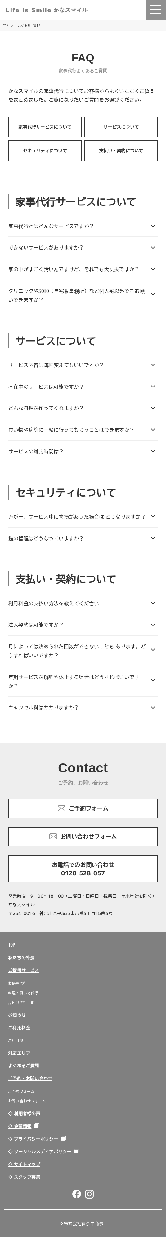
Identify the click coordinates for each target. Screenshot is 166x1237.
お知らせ (17, 1015)
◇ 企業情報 (19, 1126)
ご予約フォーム (88, 808)
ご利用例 (15, 1040)
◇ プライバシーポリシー (33, 1139)
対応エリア (19, 1053)
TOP (11, 945)
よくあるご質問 (23, 1065)
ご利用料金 (19, 1027)
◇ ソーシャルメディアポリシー (39, 1151)
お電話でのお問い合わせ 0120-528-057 (86, 868)
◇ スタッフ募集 (24, 1177)
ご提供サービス (23, 970)
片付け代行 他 (21, 1002)
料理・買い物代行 (23, 992)
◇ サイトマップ (24, 1164)
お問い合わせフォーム (88, 836)
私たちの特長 (21, 957)
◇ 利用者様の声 (24, 1113)
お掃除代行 (17, 983)
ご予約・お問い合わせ (30, 1078)
